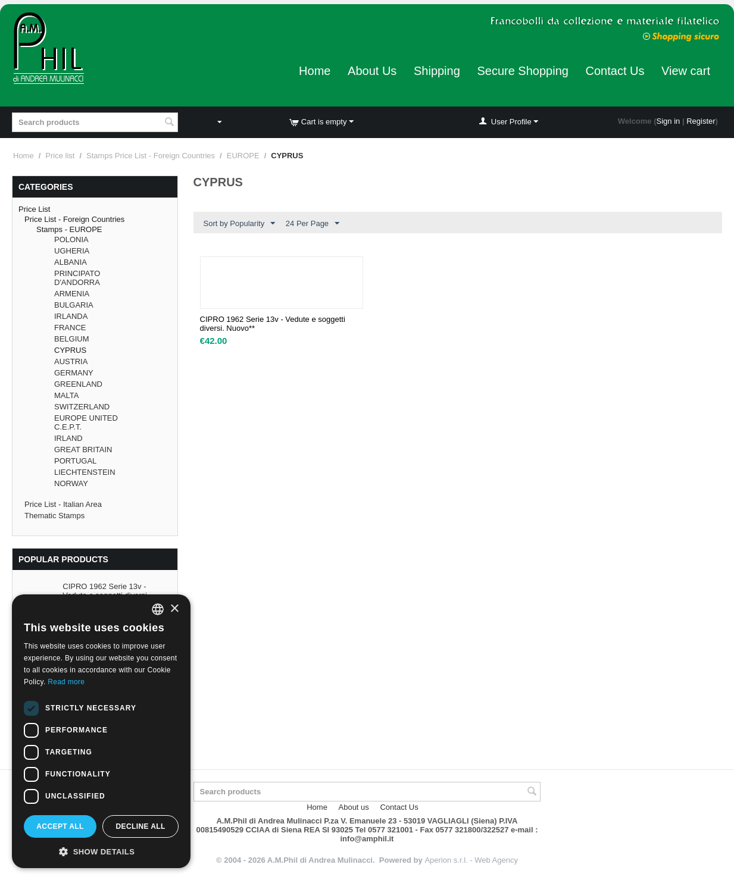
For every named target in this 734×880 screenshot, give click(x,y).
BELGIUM (71, 338)
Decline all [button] (140, 826)
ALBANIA (70, 262)
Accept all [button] (60, 826)
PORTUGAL (75, 460)
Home (314, 70)
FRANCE (70, 327)
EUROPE (243, 155)
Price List (34, 209)
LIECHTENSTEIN (84, 472)
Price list (59, 155)
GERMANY (73, 372)
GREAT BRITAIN (83, 449)
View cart (685, 70)
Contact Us (615, 70)
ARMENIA (71, 293)
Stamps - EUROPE (69, 229)
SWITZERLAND (82, 406)
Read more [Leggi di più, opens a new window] (66, 682)
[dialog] (101, 731)
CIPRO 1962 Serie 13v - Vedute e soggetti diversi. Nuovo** (272, 324)
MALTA (66, 395)
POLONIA (71, 239)
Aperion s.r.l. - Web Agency (471, 860)
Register (700, 121)
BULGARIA (73, 304)
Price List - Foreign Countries (74, 219)
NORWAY (71, 483)
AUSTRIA (71, 361)
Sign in (668, 121)
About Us (372, 70)
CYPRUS (70, 350)
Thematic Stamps (54, 515)
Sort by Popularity (240, 224)
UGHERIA (71, 250)
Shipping (437, 70)
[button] (101, 850)
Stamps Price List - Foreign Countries (150, 155)
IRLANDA (71, 316)
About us (354, 807)
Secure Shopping (522, 70)
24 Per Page (312, 224)
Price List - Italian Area (63, 504)
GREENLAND (78, 384)
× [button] (174, 609)
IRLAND (68, 438)
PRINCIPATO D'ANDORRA (77, 278)
